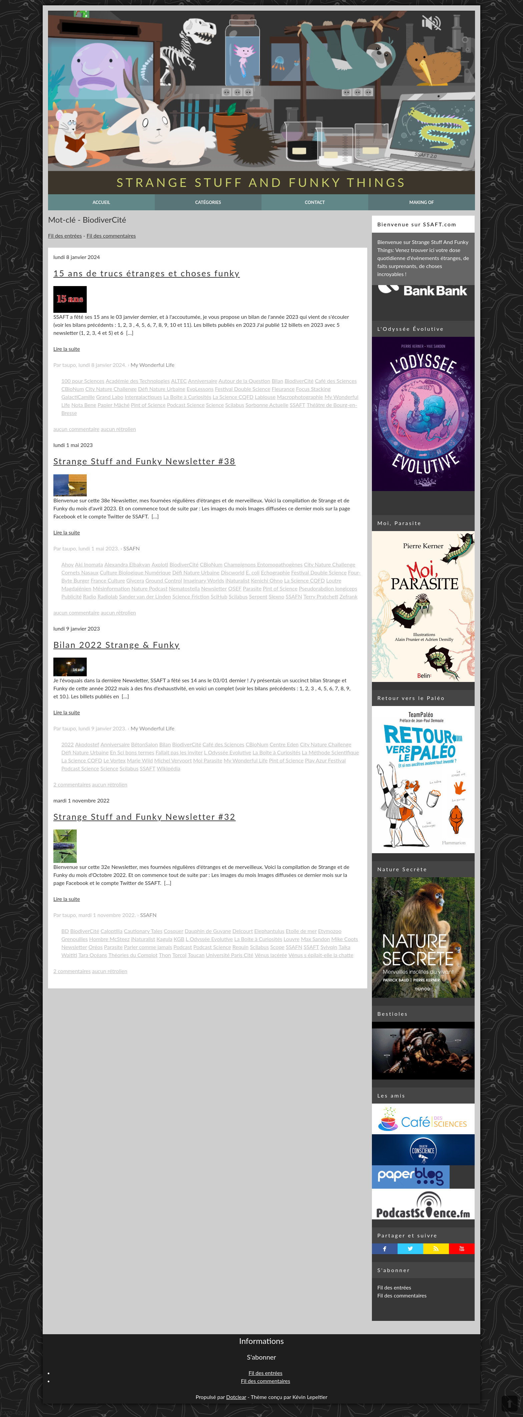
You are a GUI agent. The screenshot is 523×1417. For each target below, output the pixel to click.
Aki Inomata (89, 564)
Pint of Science (148, 405)
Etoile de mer (301, 931)
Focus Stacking (313, 389)
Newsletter (214, 588)
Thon (165, 955)
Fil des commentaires (111, 235)
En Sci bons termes (132, 752)
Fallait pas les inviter (179, 752)
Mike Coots (344, 939)
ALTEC (179, 381)
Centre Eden (284, 744)
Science (215, 405)
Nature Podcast (149, 588)
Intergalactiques (143, 397)
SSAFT (297, 405)
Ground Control (163, 580)
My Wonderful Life (152, 365)
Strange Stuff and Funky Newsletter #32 (144, 816)
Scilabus (234, 405)
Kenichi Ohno (267, 580)
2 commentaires (72, 784)
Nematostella (184, 588)
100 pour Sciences (82, 381)
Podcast (182, 947)
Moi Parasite (207, 760)
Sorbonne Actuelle (267, 405)
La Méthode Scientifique (330, 752)
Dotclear (236, 1397)
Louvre (292, 939)
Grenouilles (74, 939)
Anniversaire (202, 381)
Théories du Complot (132, 955)
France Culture (108, 580)
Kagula (164, 939)
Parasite (252, 588)
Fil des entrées (65, 235)
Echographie (275, 572)
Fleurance (283, 389)
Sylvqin (329, 947)
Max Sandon (315, 939)
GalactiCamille (78, 397)
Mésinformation (111, 588)
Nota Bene (83, 405)
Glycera (135, 580)
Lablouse (265, 397)
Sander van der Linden (145, 596)
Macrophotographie (300, 397)
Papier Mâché (114, 405)
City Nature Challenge (111, 389)
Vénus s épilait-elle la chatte (321, 955)
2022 (67, 744)
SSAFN (131, 548)
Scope (277, 947)
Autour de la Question (244, 381)
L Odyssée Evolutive (227, 752)
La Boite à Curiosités (258, 939)
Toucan (196, 955)
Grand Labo (109, 397)
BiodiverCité (299, 381)
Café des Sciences (336, 381)
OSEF (234, 588)
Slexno (277, 596)
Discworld (232, 572)
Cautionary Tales (143, 931)
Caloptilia (112, 931)
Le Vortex (114, 760)
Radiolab (108, 596)
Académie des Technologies (138, 381)
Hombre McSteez (109, 939)
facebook (384, 1248)
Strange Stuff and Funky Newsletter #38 (144, 461)
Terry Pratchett (321, 596)
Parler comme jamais (148, 947)
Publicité (71, 596)
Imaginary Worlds (203, 580)
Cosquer (173, 931)
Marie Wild (140, 760)
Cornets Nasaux (79, 572)
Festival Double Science (242, 389)
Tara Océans (92, 955)
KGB (179, 939)
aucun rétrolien (118, 429)
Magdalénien (76, 588)
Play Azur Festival (325, 760)
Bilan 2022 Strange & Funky (116, 645)
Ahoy (67, 564)
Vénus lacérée (271, 955)
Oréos (95, 947)
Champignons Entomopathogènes (263, 564)
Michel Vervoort (173, 760)
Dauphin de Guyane (208, 931)
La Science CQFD (233, 397)
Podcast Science (186, 405)
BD (65, 931)
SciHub (219, 596)
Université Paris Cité (229, 955)
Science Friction (190, 596)
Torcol (179, 955)
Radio (89, 596)
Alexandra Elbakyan (127, 564)
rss (436, 1248)
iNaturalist (237, 580)
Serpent (258, 596)
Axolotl (159, 564)
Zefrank (349, 596)
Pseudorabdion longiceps (328, 588)
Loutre (333, 580)
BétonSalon (144, 744)
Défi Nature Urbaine (161, 389)
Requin (240, 947)
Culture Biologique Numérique (135, 572)
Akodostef (87, 744)
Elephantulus (269, 931)
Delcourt (242, 931)
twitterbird (410, 1248)
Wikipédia (168, 768)
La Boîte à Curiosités (187, 397)
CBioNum (72, 389)
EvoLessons (200, 389)
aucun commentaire (76, 429)
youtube (461, 1248)
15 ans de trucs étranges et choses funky (146, 273)
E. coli (252, 572)
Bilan (277, 381)
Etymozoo (330, 931)
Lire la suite (66, 348)
